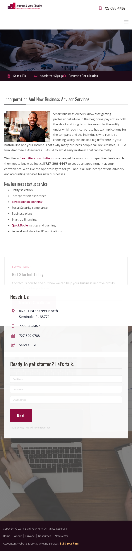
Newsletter (61, 536)
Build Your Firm (69, 543)
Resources (44, 536)
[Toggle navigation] (126, 22)
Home (6, 536)
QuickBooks (20, 225)
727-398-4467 (111, 8)
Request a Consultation (75, 75)
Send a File (17, 75)
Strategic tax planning (27, 202)
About (18, 536)
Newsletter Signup (46, 75)
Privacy (29, 536)
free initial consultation (35, 158)
